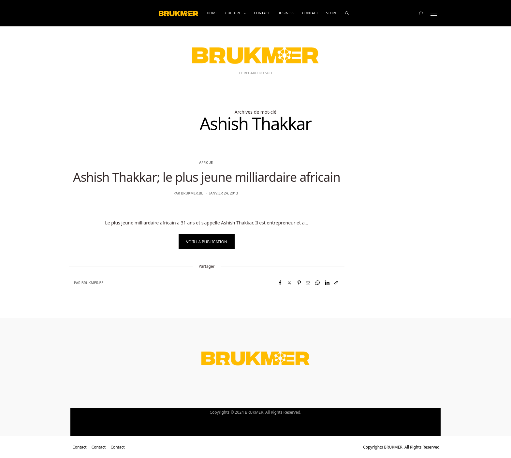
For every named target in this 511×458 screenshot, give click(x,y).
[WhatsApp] (317, 282)
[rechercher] (347, 13)
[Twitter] (289, 282)
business (286, 12)
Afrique (206, 163)
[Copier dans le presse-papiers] (336, 282)
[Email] (308, 282)
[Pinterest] (299, 282)
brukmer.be (192, 193)
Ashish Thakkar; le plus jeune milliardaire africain (206, 176)
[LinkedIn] (327, 282)
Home (212, 12)
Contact (262, 12)
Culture (233, 12)
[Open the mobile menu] (434, 13)
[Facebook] (280, 282)
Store (331, 12)
